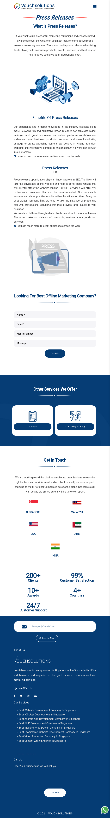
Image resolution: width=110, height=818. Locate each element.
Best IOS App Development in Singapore (41, 714)
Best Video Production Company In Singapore (43, 736)
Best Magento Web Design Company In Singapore (46, 727)
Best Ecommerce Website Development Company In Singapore (53, 732)
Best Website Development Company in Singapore (46, 710)
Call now (55, 792)
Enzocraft (23, 745)
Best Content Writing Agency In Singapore (41, 740)
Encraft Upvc (25, 749)
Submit (55, 353)
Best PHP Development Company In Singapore (44, 723)
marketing (19, 679)
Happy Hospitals (26, 753)
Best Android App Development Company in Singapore (48, 718)
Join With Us (23, 688)
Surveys (32, 426)
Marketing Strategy (75, 426)
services (30, 679)
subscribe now (47, 638)
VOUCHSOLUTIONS (60, 813)
